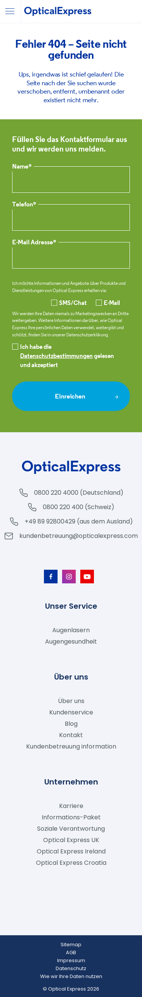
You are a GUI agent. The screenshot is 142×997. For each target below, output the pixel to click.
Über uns (71, 701)
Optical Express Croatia (71, 862)
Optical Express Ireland (71, 851)
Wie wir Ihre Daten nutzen (71, 976)
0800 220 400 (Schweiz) (78, 507)
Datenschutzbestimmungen (56, 355)
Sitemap (71, 944)
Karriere (71, 806)
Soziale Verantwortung (71, 828)
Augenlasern (71, 630)
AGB (71, 952)
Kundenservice (71, 712)
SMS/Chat (69, 302)
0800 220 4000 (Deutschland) (78, 492)
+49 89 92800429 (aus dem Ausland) (79, 521)
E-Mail (108, 302)
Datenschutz (71, 968)
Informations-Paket (71, 817)
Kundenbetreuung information (71, 746)
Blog (71, 723)
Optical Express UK (71, 840)
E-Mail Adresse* (34, 242)
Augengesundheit (71, 641)
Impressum (71, 960)
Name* (22, 166)
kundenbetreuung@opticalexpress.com (78, 535)
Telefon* (24, 204)
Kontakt (71, 735)
